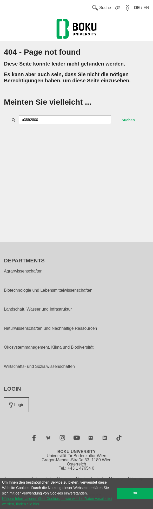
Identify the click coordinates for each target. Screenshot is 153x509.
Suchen (128, 120)
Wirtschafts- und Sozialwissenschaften (39, 366)
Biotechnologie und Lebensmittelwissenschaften (48, 290)
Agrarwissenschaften (23, 271)
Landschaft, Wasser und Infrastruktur (38, 309)
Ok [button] (135, 493)
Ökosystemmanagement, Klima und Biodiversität (49, 347)
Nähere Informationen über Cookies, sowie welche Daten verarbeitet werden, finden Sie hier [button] (57, 501)
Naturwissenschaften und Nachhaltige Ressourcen (50, 328)
